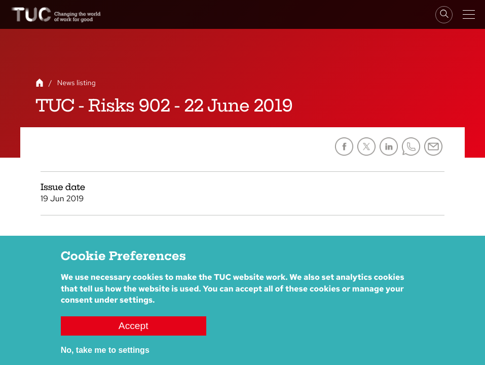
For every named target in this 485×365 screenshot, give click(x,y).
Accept (133, 326)
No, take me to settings (105, 350)
